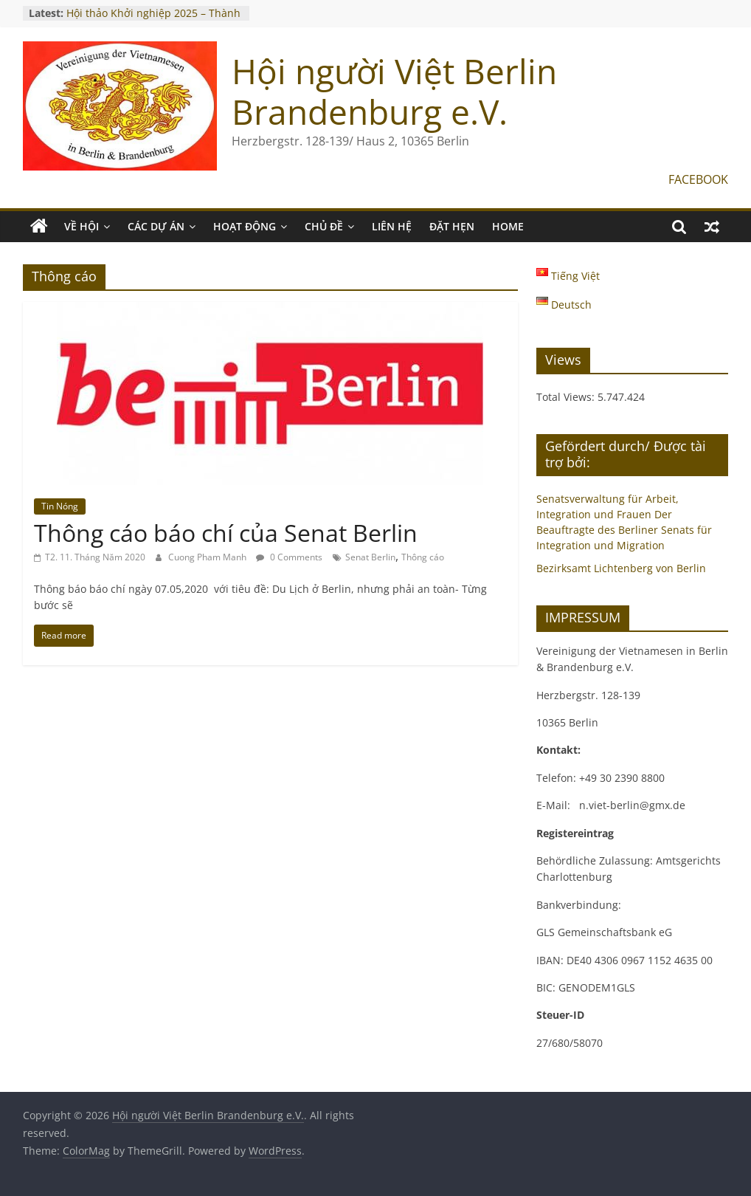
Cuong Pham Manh (208, 557)
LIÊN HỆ (392, 226)
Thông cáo (422, 557)
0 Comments (289, 557)
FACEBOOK (698, 179)
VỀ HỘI (81, 226)
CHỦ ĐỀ (324, 226)
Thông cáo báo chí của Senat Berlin (226, 533)
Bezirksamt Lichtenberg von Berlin (621, 568)
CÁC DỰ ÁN (156, 226)
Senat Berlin (370, 557)
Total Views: (567, 397)
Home (508, 226)
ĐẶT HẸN (451, 226)
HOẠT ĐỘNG (244, 226)
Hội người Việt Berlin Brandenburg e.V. (394, 91)
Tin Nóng (59, 506)
